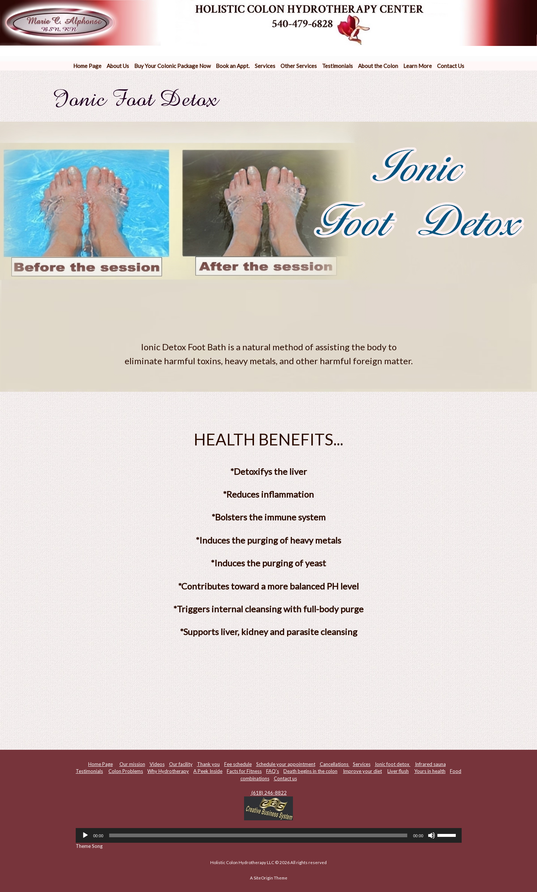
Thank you (208, 764)
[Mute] (431, 835)
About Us (118, 65)
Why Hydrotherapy (168, 771)
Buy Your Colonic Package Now (172, 65)
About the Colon (378, 65)
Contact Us (450, 65)
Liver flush (398, 771)
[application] (269, 835)
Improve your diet (362, 771)
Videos (157, 764)
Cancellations (335, 764)
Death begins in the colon (310, 771)
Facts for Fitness (244, 771)
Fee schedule (238, 764)
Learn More (417, 65)
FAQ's (272, 771)
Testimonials (337, 65)
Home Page (87, 65)
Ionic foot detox (393, 764)
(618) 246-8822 (268, 793)
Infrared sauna (430, 764)
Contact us (285, 778)
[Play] (85, 835)
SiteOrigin (263, 877)
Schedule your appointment (285, 764)
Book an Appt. (233, 65)
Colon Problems (125, 771)
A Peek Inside (207, 771)
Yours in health (429, 771)
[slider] (258, 835)
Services (265, 65)
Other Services (298, 65)
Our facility (181, 764)
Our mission (132, 764)
